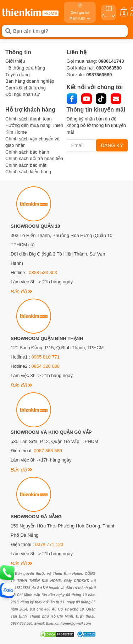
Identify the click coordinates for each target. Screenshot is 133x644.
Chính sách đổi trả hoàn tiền (34, 158)
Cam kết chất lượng (25, 88)
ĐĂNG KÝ (112, 145)
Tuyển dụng (17, 74)
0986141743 (111, 61)
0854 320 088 (46, 366)
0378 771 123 (49, 544)
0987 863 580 (48, 450)
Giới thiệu (15, 61)
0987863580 (109, 68)
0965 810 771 (46, 357)
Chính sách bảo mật (25, 165)
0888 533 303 (43, 272)
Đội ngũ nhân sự (22, 94)
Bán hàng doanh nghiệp (29, 81)
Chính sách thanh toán (28, 119)
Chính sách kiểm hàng (28, 171)
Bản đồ (21, 291)
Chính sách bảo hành (27, 152)
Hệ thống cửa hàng (25, 68)
